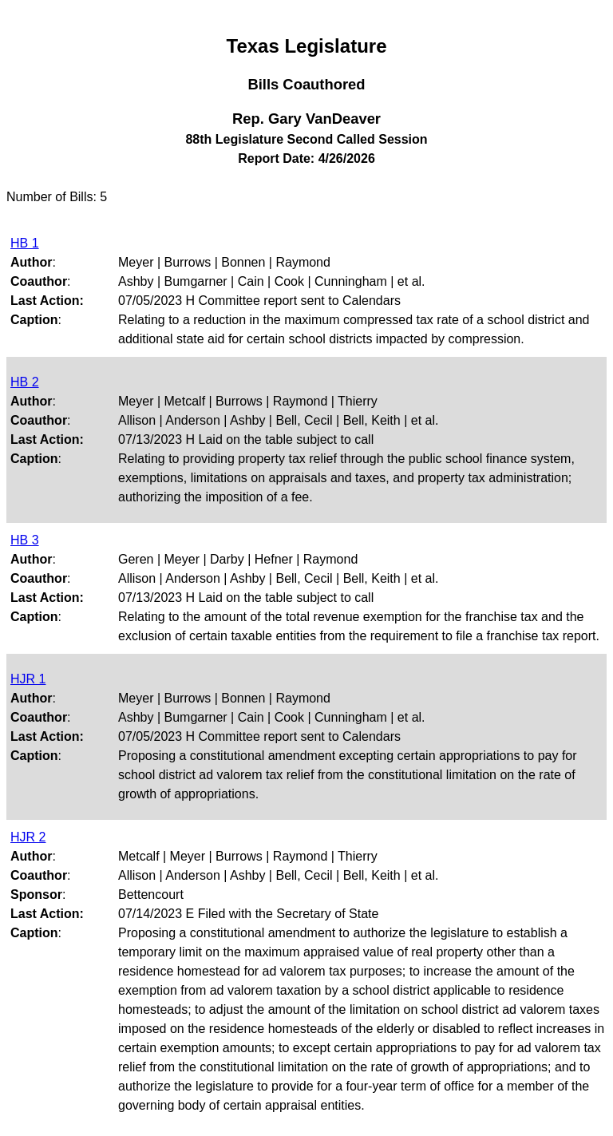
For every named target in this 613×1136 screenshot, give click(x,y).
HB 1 (24, 243)
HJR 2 (27, 837)
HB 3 (24, 540)
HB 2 (24, 382)
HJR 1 (27, 679)
